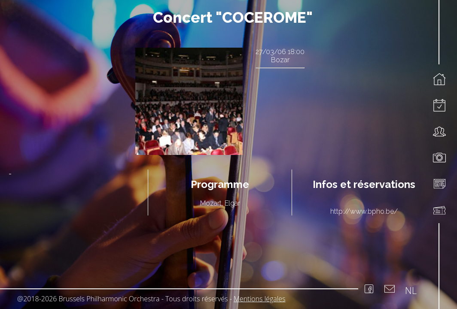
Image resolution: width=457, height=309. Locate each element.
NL (411, 290)
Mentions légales (260, 298)
